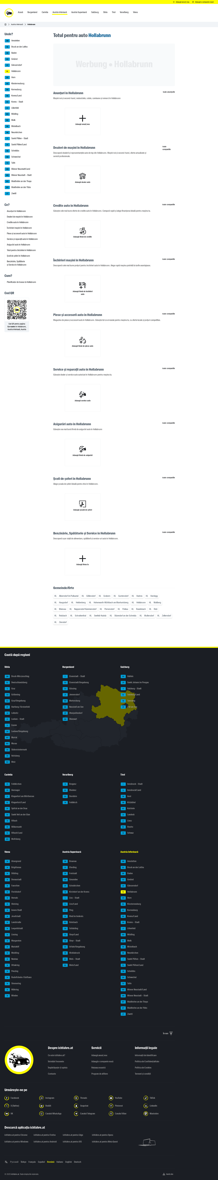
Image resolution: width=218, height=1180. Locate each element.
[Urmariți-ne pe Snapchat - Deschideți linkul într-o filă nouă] (89, 1106)
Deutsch (77, 1161)
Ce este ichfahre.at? (56, 1055)
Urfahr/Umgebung (74, 947)
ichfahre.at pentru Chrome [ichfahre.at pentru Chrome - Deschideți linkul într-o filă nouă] (15, 1134)
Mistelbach (13, 126)
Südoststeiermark (16, 749)
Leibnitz (11, 713)
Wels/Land (71, 965)
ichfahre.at (15, 1174)
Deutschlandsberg (16, 682)
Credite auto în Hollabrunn (17, 222)
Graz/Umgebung (15, 701)
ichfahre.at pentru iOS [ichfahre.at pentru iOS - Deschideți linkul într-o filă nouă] (72, 1141)
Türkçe (23, 1161)
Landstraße (13, 922)
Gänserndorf (13, 65)
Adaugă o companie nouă (102, 1061)
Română (50, 1161)
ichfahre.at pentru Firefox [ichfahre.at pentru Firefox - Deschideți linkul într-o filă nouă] (45, 1134)
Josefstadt (13, 916)
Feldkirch (70, 802)
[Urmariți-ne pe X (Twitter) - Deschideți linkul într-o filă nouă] (20, 1106)
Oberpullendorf (72, 713)
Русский (14, 1161)
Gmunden (70, 879)
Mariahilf (12, 947)
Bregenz (69, 784)
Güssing (69, 688)
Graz (10, 688)
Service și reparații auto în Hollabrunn (22, 239)
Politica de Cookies (143, 1067)
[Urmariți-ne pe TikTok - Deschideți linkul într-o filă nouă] (159, 1098)
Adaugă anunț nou (99, 1055)
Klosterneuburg (14, 83)
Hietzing (12, 904)
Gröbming (12, 694)
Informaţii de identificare (145, 1055)
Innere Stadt (13, 910)
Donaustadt (13, 879)
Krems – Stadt (14, 102)
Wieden (11, 995)
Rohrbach (70, 922)
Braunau (70, 861)
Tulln (10, 163)
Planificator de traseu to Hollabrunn (21, 282)
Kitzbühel (128, 802)
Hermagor (12, 790)
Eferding (70, 867)
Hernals (11, 898)
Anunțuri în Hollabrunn (16, 211)
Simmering (13, 983)
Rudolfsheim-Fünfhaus (18, 977)
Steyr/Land (71, 934)
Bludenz (69, 790)
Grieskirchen (71, 886)
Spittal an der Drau (16, 808)
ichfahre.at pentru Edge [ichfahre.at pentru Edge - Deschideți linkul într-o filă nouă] (73, 1134)
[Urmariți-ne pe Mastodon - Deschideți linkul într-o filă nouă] (159, 1113)
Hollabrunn (13, 71)
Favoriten (12, 886)
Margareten (13, 941)
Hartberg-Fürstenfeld (17, 707)
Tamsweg (128, 701)
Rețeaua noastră (98, 1067)
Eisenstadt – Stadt (74, 676)
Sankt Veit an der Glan (17, 814)
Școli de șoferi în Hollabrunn (18, 255)
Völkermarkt (13, 827)
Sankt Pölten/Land (16, 144)
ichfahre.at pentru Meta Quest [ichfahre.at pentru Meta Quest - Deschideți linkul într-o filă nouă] (105, 1141)
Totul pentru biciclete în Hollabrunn (21, 250)
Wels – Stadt (71, 959)
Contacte (52, 1073)
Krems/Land (13, 95)
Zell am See (129, 707)
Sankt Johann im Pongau (135, 682)
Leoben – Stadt (14, 719)
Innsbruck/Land (131, 790)
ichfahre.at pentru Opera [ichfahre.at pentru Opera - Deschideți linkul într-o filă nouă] (102, 1134)
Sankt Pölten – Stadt (16, 138)
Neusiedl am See (73, 707)
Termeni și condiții (143, 1073)
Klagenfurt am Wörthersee (19, 796)
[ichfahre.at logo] (8, 12)
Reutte (127, 827)
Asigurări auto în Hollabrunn (18, 244)
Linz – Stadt (71, 898)
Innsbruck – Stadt (132, 784)
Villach (11, 821)
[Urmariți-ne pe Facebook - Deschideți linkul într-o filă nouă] (20, 1098)
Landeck (127, 814)
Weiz (10, 762)
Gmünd (11, 59)
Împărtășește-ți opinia (57, 1067)
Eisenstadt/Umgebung (76, 682)
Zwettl (10, 193)
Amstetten (12, 40)
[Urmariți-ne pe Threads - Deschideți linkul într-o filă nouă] (89, 1098)
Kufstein (128, 808)
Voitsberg (12, 756)
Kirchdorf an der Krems (76, 892)
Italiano (59, 1161)
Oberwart (70, 719)
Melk (10, 120)
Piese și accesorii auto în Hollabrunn (22, 233)
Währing (12, 989)
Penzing (11, 971)
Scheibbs (12, 151)
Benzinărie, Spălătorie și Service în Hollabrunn (16, 263)
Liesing (11, 934)
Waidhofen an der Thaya (18, 181)
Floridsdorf (13, 892)
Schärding (70, 928)
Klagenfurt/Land (15, 802)
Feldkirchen (13, 784)
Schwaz (127, 833)
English (68, 1161)
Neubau (11, 959)
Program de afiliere (99, 1073)
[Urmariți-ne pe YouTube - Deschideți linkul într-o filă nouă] (124, 1098)
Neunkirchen (13, 132)
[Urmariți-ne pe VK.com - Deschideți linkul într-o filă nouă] (20, 1113)
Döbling (11, 873)
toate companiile (166, 148)
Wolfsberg (12, 839)
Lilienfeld (12, 108)
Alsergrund (13, 861)
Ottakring (12, 965)
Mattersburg (71, 701)
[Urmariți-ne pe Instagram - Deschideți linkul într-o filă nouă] (55, 1098)
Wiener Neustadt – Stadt (18, 175)
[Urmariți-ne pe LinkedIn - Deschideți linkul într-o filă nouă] (159, 1106)
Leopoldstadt (14, 928)
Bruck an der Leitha (16, 47)
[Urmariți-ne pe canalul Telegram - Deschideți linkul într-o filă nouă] (89, 1113)
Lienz (126, 821)
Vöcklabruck (71, 953)
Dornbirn (70, 796)
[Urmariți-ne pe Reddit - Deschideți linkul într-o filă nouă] (55, 1106)
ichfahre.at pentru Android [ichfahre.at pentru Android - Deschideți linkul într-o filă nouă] (45, 1141)
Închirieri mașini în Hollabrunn (19, 227)
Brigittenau (13, 867)
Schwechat (12, 157)
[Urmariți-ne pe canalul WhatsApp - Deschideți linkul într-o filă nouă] (55, 1113)
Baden (11, 53)
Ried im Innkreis (73, 916)
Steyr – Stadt (71, 941)
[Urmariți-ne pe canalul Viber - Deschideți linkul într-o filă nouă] (124, 1113)
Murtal (11, 737)
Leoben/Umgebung (16, 731)
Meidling (12, 953)
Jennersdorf (71, 694)
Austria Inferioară (17, 24)
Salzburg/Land (130, 694)
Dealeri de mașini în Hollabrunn (20, 216)
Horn (10, 77)
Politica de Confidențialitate (147, 1061)
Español (41, 1161)
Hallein (127, 676)
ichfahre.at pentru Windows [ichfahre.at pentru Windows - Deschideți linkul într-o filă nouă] (16, 1141)
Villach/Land (13, 833)
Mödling (11, 114)
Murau (11, 743)
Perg (68, 910)
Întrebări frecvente (56, 1061)
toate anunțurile (169, 92)
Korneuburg (13, 89)
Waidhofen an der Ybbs (18, 187)
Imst (126, 796)
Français (32, 1161)
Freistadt (70, 873)
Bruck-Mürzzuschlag (17, 676)
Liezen (11, 725)
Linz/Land (70, 904)
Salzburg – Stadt (131, 688)
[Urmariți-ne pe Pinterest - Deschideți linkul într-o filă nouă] (124, 1106)
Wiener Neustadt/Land (17, 169)
